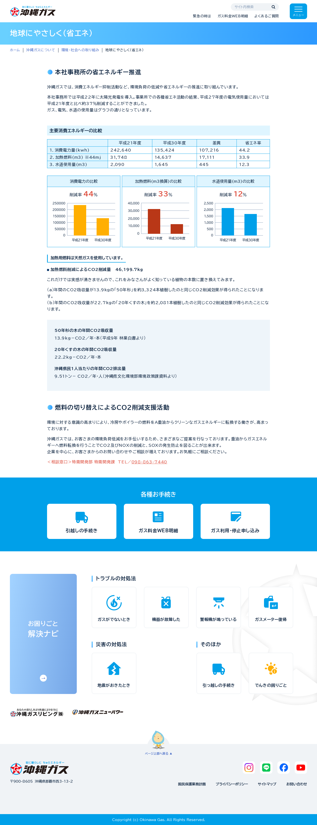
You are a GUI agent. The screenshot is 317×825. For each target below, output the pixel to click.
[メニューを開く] (298, 11)
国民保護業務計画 (192, 784)
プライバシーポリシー (232, 784)
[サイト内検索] (255, 7)
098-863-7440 (149, 462)
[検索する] (273, 7)
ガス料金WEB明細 (232, 16)
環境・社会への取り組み (80, 50)
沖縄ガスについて (40, 50)
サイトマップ (267, 784)
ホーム (15, 50)
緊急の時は (202, 16)
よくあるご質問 (266, 16)
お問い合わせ (296, 784)
